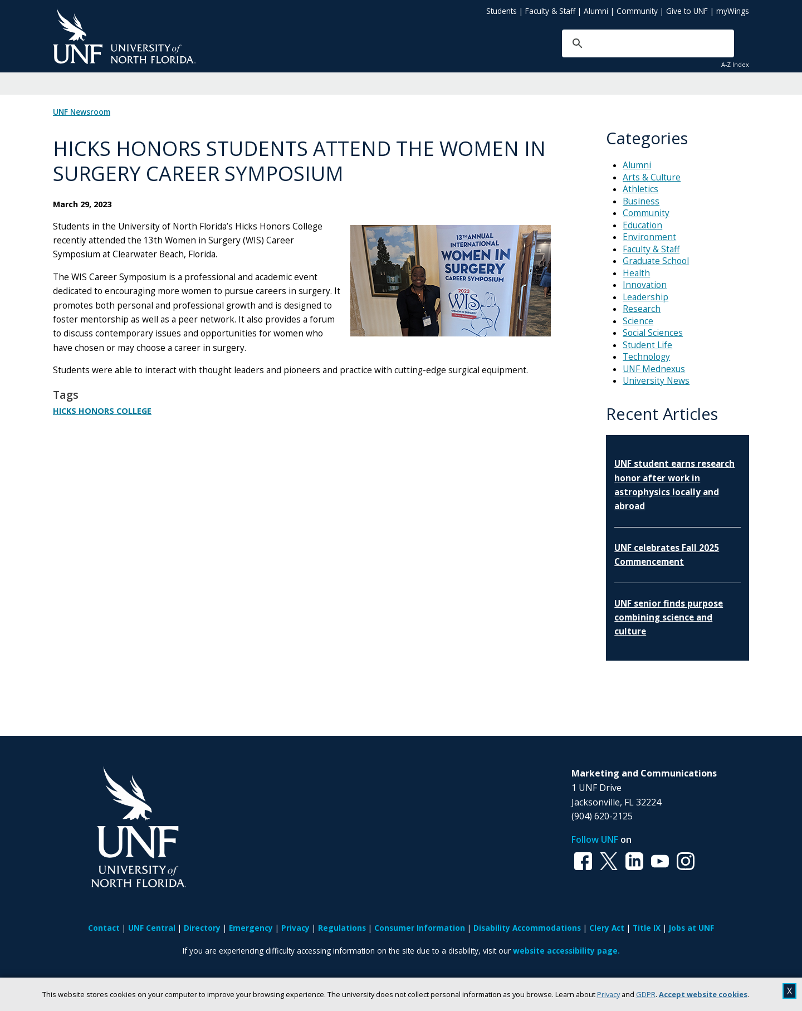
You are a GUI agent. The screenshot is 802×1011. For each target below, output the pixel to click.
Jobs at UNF (691, 927)
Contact (104, 927)
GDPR (646, 994)
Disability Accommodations (527, 927)
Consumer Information (419, 927)
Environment (649, 237)
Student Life (647, 345)
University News (656, 381)
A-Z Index (735, 64)
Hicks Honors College (102, 411)
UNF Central (151, 927)
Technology (646, 357)
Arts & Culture (652, 177)
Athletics (640, 189)
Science (638, 321)
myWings (732, 11)
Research (642, 309)
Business (641, 201)
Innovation (645, 285)
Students (501, 11)
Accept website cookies (703, 994)
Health (636, 273)
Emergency (251, 927)
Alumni (596, 11)
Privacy (608, 994)
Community (637, 11)
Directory (202, 927)
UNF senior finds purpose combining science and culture (668, 618)
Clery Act (606, 927)
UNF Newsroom (81, 112)
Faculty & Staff (550, 11)
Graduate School (656, 261)
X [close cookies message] (789, 991)
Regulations (342, 927)
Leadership (645, 297)
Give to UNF (687, 11)
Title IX (647, 927)
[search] (631, 43)
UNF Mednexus (654, 369)
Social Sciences (653, 333)
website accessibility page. (566, 950)
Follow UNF (594, 839)
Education (642, 225)
